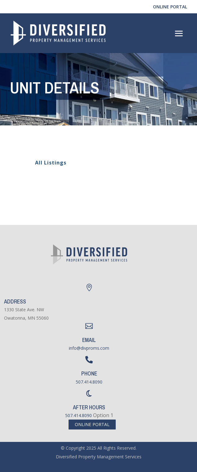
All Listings (47, 162)
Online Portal (170, 7)
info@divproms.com (89, 348)
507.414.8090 (89, 382)
